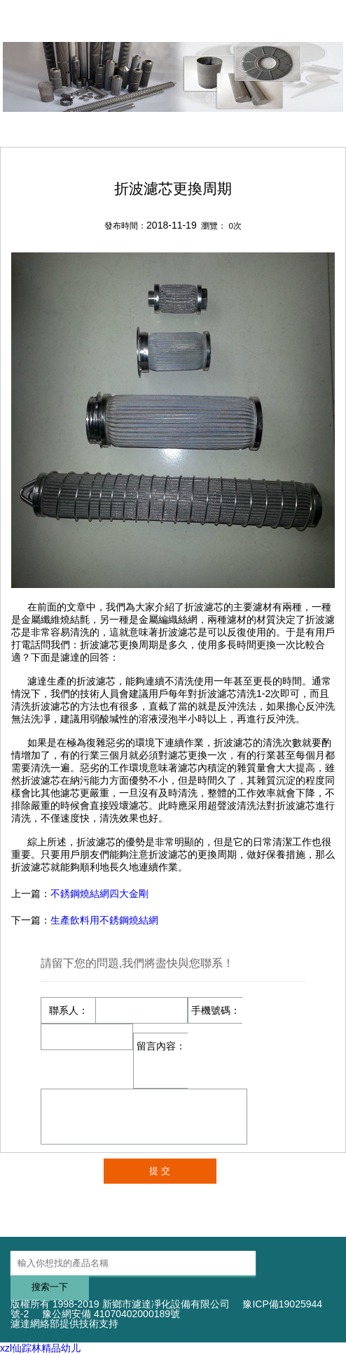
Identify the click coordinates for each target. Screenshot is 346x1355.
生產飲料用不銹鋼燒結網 (104, 920)
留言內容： (161, 1046)
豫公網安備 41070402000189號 (111, 1313)
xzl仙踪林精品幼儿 (40, 1348)
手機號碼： (215, 1010)
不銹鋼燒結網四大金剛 (99, 893)
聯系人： (68, 1010)
